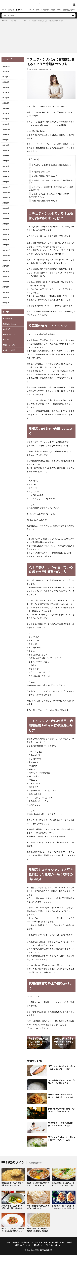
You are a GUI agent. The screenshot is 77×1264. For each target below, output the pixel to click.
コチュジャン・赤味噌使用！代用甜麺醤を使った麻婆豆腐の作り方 (51, 188)
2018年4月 (7, 240)
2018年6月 (7, 228)
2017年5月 (7, 301)
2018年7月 (7, 223)
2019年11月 (7, 139)
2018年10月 (7, 206)
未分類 (6, 356)
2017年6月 (7, 295)
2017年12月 (7, 262)
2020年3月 (7, 117)
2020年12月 (7, 66)
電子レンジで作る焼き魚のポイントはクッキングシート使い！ (61, 1067)
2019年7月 (7, 156)
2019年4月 (7, 173)
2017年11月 (7, 268)
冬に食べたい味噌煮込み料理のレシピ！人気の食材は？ (38, 1184)
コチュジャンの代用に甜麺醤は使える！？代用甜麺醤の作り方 (43, 21)
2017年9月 (7, 279)
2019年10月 (7, 145)
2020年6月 (7, 100)
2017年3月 (7, 312)
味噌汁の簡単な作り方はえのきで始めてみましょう (38, 1210)
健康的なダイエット (12, 340)
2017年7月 (7, 290)
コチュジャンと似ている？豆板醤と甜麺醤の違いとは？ (50, 166)
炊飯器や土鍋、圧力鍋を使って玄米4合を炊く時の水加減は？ (38, 1236)
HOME (4, 10)
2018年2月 (7, 251)
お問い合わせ (38, 1254)
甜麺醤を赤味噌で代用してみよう (43, 176)
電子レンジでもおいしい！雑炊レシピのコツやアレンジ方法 (61, 1138)
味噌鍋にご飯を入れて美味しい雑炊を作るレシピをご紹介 (13, 1184)
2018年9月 (7, 212)
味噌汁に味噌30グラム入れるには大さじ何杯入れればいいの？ (61, 1096)
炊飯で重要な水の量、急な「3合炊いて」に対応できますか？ (61, 1110)
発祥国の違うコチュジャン (40, 171)
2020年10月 (7, 78)
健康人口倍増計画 (46, 1258)
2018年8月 (7, 217)
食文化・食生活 (62, 10)
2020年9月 (7, 83)
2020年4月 (7, 111)
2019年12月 (7, 133)
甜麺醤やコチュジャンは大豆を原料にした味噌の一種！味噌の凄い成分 (50, 195)
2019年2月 (7, 184)
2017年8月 (7, 284)
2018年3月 (7, 245)
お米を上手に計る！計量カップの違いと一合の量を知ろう (61, 1081)
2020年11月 (7, 72)
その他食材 (49, 10)
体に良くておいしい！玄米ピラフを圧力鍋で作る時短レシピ (13, 1236)
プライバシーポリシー (53, 1254)
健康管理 (12, 10)
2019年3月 (7, 178)
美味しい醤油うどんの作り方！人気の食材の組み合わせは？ (13, 1211)
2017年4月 (7, 307)
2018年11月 (7, 201)
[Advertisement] (38, 37)
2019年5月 (7, 167)
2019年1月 (7, 189)
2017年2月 (7, 318)
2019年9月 (7, 150)
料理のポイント (23, 10)
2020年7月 (7, 94)
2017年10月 (7, 273)
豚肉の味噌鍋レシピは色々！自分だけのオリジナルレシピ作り (63, 1185)
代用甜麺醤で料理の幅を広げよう (43, 200)
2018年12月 (7, 195)
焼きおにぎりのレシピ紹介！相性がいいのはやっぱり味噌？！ (63, 1211)
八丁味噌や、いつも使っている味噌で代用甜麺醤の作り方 (51, 181)
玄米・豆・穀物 (37, 10)
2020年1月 (7, 128)
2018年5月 (7, 234)
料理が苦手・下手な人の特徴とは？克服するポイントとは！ (61, 1124)
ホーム (8, 1251)
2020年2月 (7, 122)
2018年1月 (7, 256)
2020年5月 (7, 106)
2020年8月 (7, 89)
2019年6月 (7, 161)
